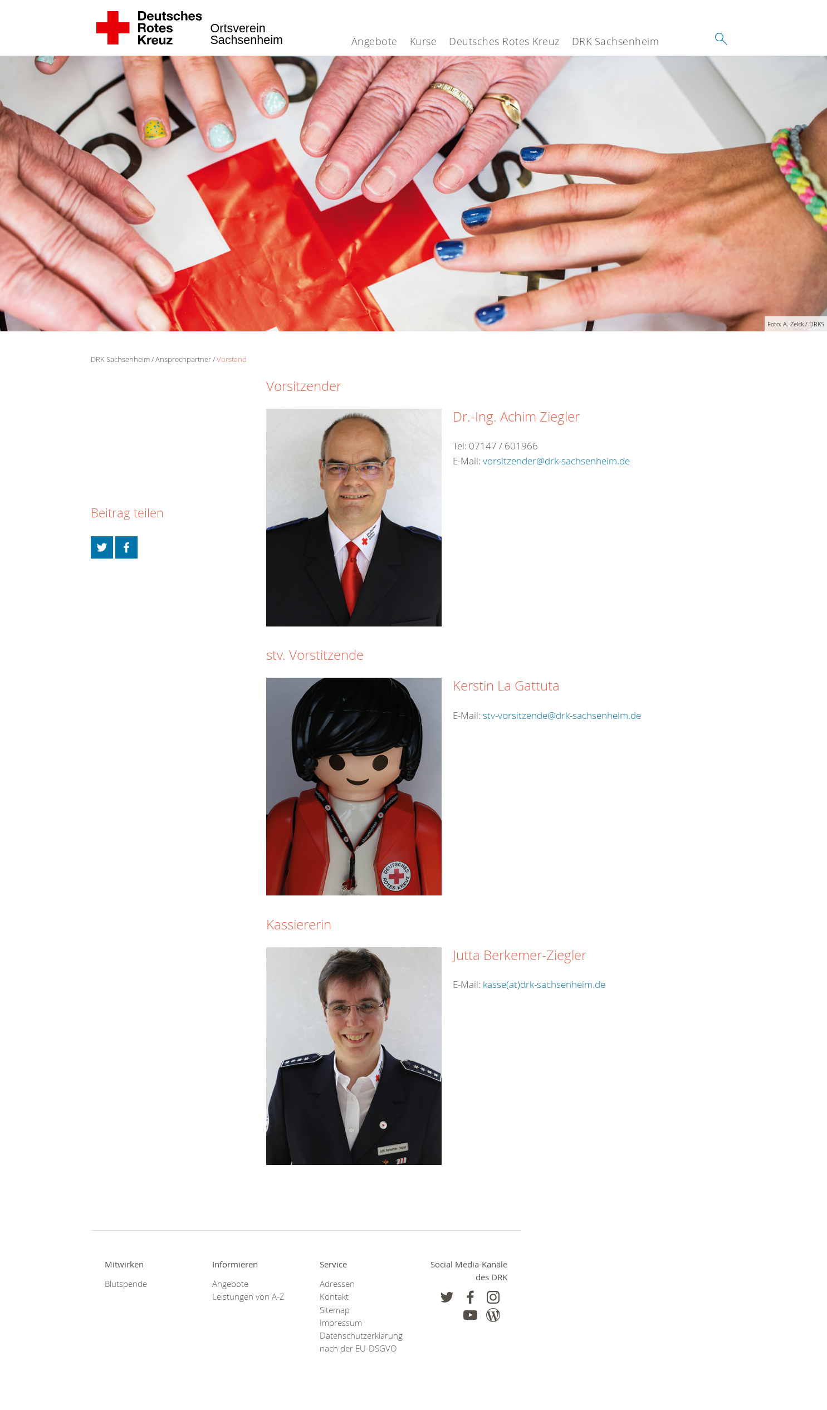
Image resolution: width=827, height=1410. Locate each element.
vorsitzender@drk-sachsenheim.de (556, 460)
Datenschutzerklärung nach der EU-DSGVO (359, 1342)
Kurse (423, 41)
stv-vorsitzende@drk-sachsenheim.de (562, 715)
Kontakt (334, 1296)
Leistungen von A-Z (248, 1296)
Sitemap (335, 1310)
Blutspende (126, 1284)
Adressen (337, 1284)
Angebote (374, 41)
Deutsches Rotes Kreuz (504, 41)
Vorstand (232, 359)
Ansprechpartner (183, 359)
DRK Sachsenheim (615, 41)
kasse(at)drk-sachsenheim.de (544, 984)
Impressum (341, 1323)
